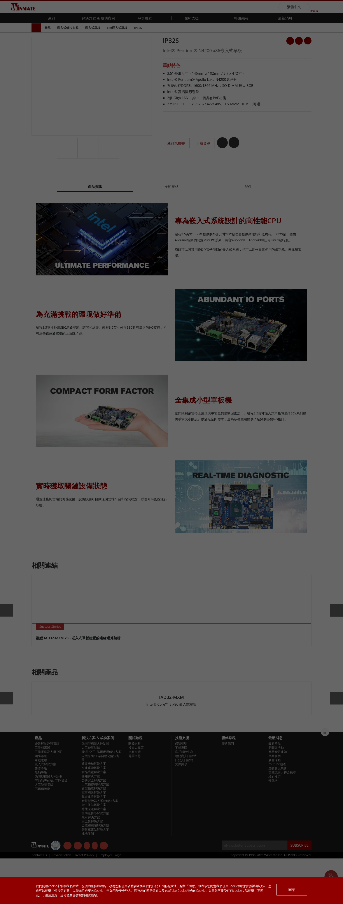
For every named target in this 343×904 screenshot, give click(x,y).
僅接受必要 (62, 890)
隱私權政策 (257, 886)
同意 (291, 889)
